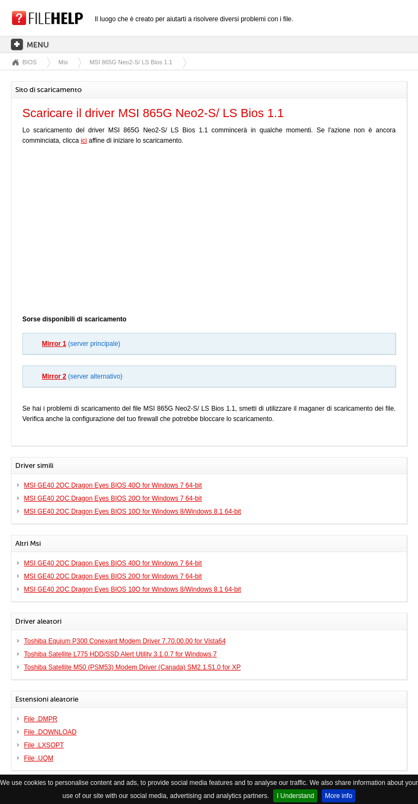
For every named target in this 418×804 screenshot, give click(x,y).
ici (84, 140)
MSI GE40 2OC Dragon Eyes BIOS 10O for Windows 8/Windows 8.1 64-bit (132, 511)
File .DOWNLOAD (50, 732)
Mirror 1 (54, 344)
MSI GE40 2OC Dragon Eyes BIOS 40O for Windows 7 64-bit (113, 485)
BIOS (29, 62)
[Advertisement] (209, 232)
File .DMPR (40, 719)
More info (338, 796)
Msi (62, 62)
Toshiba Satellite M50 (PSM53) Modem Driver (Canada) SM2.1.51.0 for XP (132, 667)
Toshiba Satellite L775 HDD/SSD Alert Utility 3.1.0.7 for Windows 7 (120, 654)
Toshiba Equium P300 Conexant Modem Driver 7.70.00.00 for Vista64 (125, 641)
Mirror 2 (54, 376)
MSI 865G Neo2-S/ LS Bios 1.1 (130, 62)
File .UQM (38, 758)
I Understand (295, 796)
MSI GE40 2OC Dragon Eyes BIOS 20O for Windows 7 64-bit (113, 498)
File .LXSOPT (44, 745)
